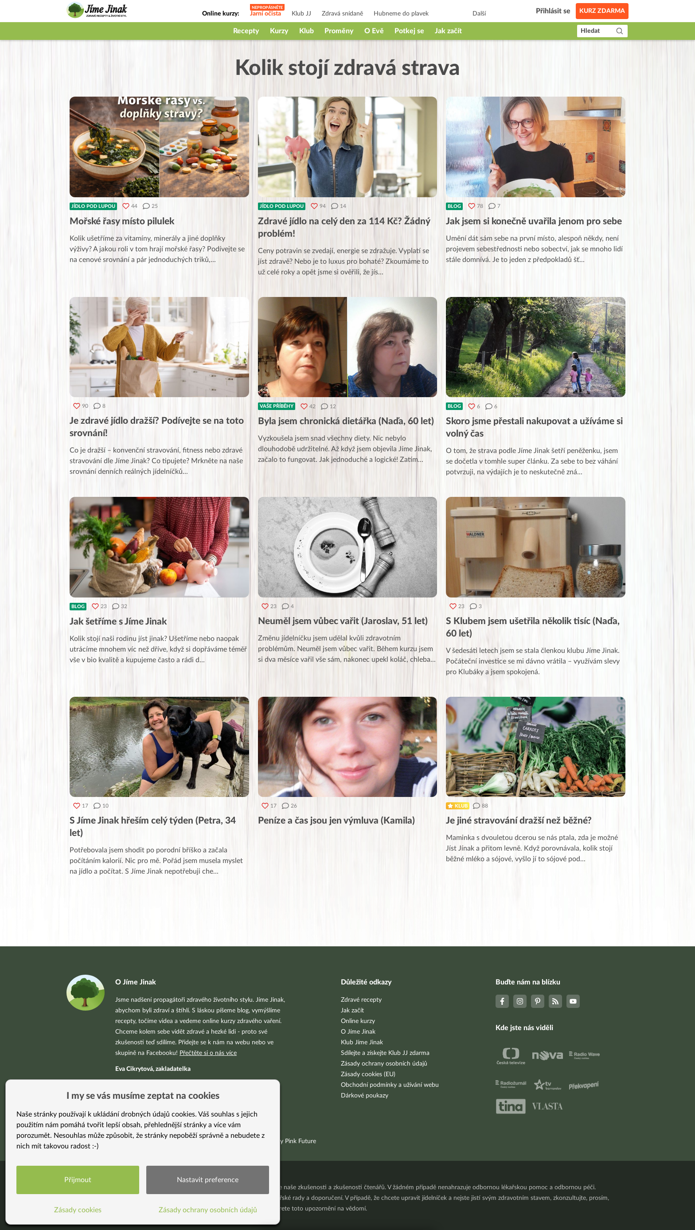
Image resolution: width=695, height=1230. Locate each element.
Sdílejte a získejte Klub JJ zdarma (385, 1053)
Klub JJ (301, 14)
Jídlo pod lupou (93, 206)
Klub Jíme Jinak (362, 1042)
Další (479, 14)
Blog (454, 206)
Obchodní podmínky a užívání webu (390, 1085)
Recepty (246, 31)
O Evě (374, 31)
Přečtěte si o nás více (208, 1053)
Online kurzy (358, 1021)
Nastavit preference (207, 1179)
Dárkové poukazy (364, 1096)
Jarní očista (265, 14)
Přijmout (77, 1179)
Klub (306, 31)
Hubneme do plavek (401, 14)
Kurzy (279, 31)
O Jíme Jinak (358, 1032)
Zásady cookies (78, 1210)
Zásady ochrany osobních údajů (384, 1064)
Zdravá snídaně (342, 14)
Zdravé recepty (361, 1000)
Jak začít (448, 31)
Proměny (339, 31)
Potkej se (409, 31)
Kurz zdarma (602, 11)
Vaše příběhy (276, 406)
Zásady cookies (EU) (368, 1074)
